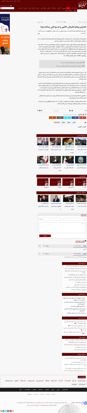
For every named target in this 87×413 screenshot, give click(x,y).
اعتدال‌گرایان (56, 122)
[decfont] (69, 110)
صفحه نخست (74, 8)
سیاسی (68, 8)
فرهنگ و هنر (43, 8)
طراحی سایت (67, 381)
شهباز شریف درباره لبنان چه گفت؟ (78, 290)
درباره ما (19, 1)
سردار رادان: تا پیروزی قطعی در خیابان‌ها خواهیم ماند (74, 277)
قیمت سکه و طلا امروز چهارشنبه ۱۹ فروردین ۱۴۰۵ (75, 368)
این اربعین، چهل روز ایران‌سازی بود (78, 362)
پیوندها (7, 1)
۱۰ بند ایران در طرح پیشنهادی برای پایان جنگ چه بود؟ (74, 371)
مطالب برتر (82, 176)
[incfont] (72, 110)
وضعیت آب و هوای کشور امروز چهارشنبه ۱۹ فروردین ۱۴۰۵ (75, 365)
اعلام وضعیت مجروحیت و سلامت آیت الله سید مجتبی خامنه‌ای (74, 303)
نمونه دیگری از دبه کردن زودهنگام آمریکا (77, 275)
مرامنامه (15, 1)
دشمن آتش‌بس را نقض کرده (79, 285)
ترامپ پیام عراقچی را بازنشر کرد (78, 306)
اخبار (85, 187)
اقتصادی (59, 8)
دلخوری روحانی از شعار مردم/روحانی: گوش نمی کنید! (71, 63)
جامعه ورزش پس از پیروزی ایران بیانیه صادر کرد (75, 266)
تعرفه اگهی (3, 1)
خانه (42, 22)
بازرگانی (75, 10)
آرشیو (30, 8)
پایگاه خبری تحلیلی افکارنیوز (42, 403)
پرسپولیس (46, 187)
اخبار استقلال (23, 381)
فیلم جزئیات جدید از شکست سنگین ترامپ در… (81, 149)
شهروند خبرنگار (68, 10)
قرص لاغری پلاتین (9, 381)
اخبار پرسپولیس (31, 381)
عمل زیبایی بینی (39, 381)
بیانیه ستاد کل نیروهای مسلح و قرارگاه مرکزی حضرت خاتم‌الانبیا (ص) (75, 359)
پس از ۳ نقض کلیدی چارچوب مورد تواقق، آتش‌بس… (69, 149)
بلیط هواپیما (74, 384)
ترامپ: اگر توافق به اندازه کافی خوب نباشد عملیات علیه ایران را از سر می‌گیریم (74, 299)
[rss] (13, 411)
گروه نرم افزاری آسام (38, 405)
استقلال (59, 187)
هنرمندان (20, 8)
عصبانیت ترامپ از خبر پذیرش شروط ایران (75, 313)
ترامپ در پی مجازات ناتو (80, 282)
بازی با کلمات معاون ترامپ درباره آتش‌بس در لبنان (75, 268)
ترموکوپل (16, 381)
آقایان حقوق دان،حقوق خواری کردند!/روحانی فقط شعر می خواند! (69, 66)
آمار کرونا (74, 381)
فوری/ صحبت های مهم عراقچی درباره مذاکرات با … (56, 206)
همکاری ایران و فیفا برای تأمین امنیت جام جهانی (75, 287)
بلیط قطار (47, 381)
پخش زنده (25, 8)
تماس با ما (11, 1)
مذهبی (37, 8)
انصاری (63, 122)
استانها (33, 8)
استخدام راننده (82, 384)
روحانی (68, 122)
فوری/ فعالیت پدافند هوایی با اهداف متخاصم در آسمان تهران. (74, 310)
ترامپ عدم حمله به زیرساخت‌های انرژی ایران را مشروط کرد (74, 329)
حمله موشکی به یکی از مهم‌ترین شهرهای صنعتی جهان (74, 332)
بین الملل (54, 8)
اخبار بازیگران (54, 381)
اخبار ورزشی (71, 187)
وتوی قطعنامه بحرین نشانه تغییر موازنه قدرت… (56, 168)
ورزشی (63, 8)
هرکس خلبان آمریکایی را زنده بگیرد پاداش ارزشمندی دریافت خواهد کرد (75, 323)
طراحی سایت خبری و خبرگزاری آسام (77, 403)
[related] (39, 33)
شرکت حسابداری (81, 381)
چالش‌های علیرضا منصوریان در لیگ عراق (77, 280)
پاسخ (47, 246)
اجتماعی (49, 8)
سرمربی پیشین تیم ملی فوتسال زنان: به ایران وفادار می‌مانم (75, 272)
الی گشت (61, 381)
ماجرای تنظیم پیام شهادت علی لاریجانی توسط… (69, 206)
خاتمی (74, 122)
